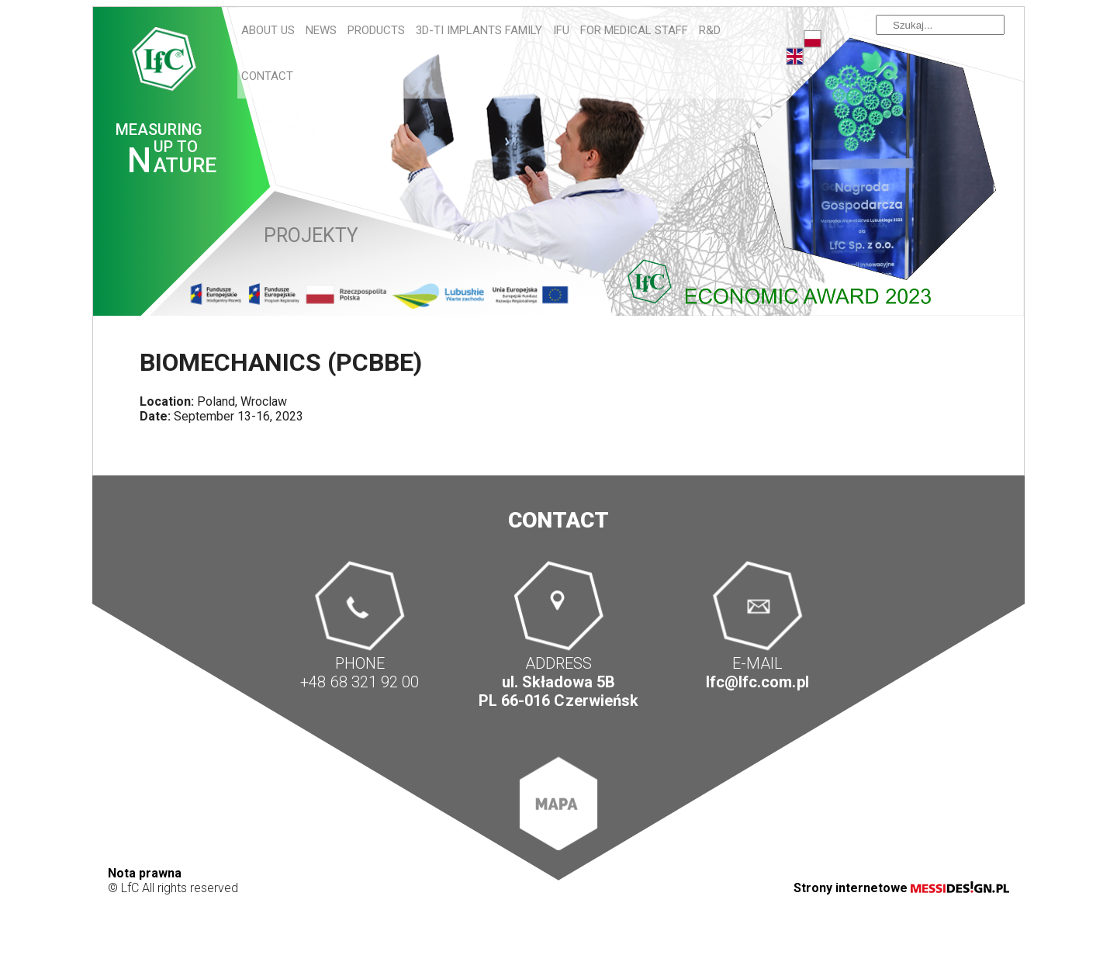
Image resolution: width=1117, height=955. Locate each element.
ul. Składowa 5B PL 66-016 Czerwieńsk (558, 691)
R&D (710, 30)
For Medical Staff (634, 30)
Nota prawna (145, 873)
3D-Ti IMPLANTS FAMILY (479, 30)
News (321, 30)
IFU (561, 30)
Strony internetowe (901, 888)
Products (376, 30)
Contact (267, 76)
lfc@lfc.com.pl (757, 682)
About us (268, 30)
